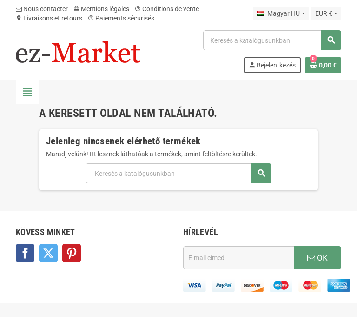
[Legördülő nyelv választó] (281, 13)
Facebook (25, 253)
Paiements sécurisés (121, 18)
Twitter (48, 253)
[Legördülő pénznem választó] (326, 13)
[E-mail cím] (238, 257)
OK (317, 257)
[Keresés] (272, 40)
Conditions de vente (167, 9)
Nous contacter (42, 9)
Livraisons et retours (49, 18)
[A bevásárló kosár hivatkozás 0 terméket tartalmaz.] (323, 65)
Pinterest (71, 253)
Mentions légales (101, 9)
